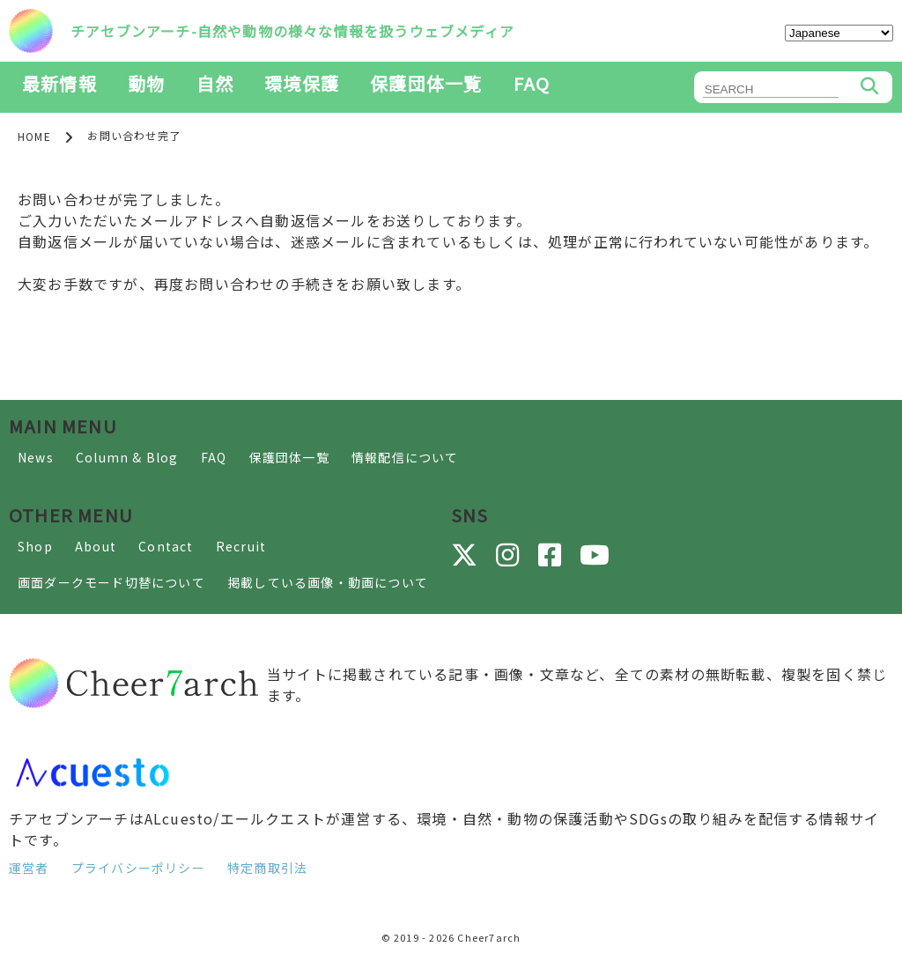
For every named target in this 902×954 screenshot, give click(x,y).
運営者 (29, 867)
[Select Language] (839, 33)
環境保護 (301, 83)
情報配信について (405, 457)
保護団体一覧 (426, 83)
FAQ (532, 83)
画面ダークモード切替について (111, 582)
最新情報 (59, 83)
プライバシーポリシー (138, 867)
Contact (165, 546)
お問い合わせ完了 (134, 135)
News (36, 457)
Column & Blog (127, 457)
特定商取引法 (267, 867)
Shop (35, 546)
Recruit (241, 546)
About (95, 546)
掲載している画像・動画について (327, 582)
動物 (146, 83)
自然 (214, 83)
